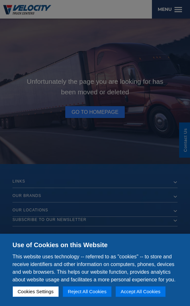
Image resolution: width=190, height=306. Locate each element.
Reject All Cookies (87, 291)
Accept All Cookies (140, 291)
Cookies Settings (36, 291)
